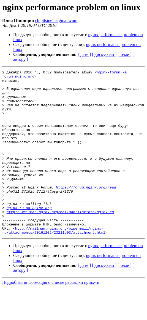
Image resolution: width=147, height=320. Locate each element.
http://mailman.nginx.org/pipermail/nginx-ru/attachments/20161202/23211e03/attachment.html (53, 263)
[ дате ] (84, 54)
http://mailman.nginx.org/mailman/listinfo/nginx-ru (60, 240)
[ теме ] (124, 54)
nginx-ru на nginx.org (29, 235)
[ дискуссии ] (104, 54)
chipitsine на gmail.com (56, 20)
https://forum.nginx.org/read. (87, 210)
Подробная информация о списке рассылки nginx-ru (50, 315)
